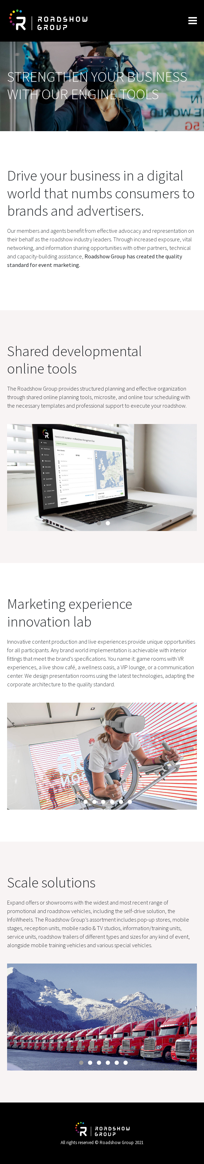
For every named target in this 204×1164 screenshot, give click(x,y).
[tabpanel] (102, 477)
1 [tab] (99, 523)
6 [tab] (121, 802)
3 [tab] (94, 802)
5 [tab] (112, 802)
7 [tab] (130, 802)
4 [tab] (103, 802)
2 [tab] (108, 523)
